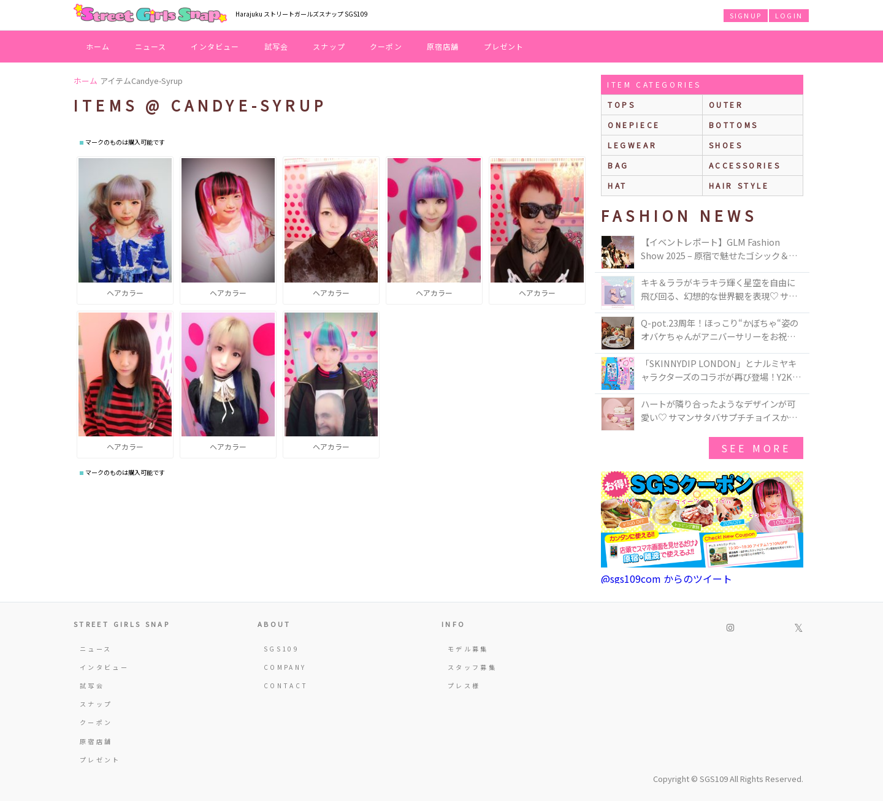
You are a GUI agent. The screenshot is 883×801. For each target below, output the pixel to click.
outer (726, 104)
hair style (739, 185)
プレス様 (464, 685)
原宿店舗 (443, 46)
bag (618, 165)
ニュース (151, 46)
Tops (621, 104)
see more (756, 448)
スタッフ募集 (472, 667)
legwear (632, 145)
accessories (745, 165)
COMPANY (285, 667)
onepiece (634, 125)
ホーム (98, 46)
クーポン (386, 46)
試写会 (276, 46)
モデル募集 (468, 648)
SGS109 (281, 648)
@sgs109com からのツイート (666, 578)
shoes (726, 145)
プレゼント (504, 46)
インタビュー (215, 46)
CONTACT (286, 685)
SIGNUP (746, 15)
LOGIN (789, 15)
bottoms (734, 125)
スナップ (329, 46)
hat (617, 185)
